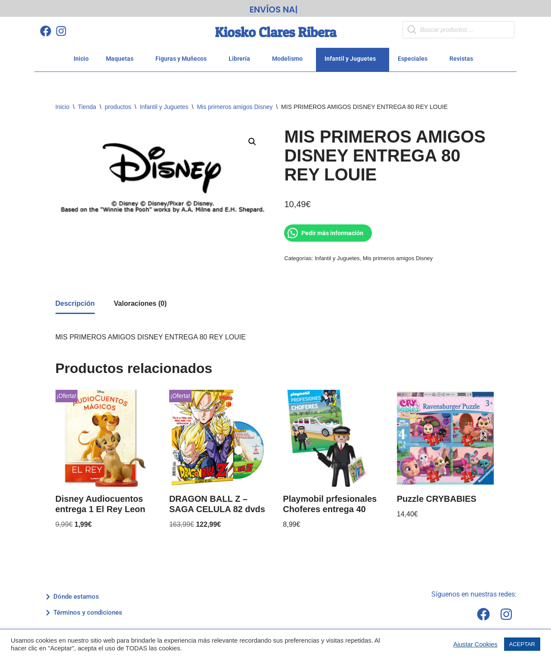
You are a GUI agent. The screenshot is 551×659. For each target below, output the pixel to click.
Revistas (463, 58)
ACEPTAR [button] (522, 644)
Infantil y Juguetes (353, 58)
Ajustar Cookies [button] (475, 644)
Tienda (87, 106)
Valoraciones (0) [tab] (140, 303)
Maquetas (122, 58)
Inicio (81, 58)
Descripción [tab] (75, 303)
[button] (252, 141)
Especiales (415, 58)
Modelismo (289, 58)
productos (118, 106)
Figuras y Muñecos (183, 58)
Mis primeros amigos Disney (234, 106)
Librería (242, 58)
